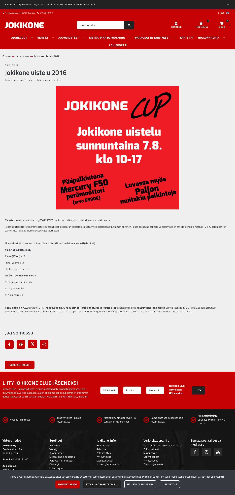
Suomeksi (176, 393)
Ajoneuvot (54, 445)
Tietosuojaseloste (153, 464)
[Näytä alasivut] (32, 38)
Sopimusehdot (151, 457)
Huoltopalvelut (104, 445)
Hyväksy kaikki (67, 484)
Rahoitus (101, 449)
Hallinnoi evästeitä (140, 484)
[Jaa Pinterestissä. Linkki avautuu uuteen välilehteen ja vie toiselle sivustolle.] (22, 345)
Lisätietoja (170, 484)
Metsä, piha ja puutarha (62, 457)
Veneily (53, 449)
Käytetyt (54, 464)
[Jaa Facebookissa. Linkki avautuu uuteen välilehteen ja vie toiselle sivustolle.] (11, 345)
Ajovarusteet (56, 453)
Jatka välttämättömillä (102, 484)
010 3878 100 (46, 12)
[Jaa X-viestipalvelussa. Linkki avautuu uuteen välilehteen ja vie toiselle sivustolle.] (34, 345)
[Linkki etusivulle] (24, 25)
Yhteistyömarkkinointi (109, 464)
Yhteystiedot (104, 457)
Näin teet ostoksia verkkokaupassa (162, 445)
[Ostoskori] (222, 25)
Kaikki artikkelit (20, 365)
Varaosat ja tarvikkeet (61, 460)
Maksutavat (150, 453)
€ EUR (223, 12)
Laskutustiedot (105, 460)
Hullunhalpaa (56, 468)
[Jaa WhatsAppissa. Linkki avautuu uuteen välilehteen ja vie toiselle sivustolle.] (45, 345)
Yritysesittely (104, 453)
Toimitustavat (151, 449)
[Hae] (100, 25)
